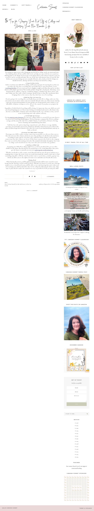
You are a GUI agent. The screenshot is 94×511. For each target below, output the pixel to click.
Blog (13, 9)
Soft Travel (26, 5)
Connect (13, 5)
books (5, 9)
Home (4, 5)
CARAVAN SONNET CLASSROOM (73, 7)
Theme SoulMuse (86, 508)
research (66, 11)
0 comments (50, 176)
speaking (66, 3)
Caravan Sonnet (47, 7)
